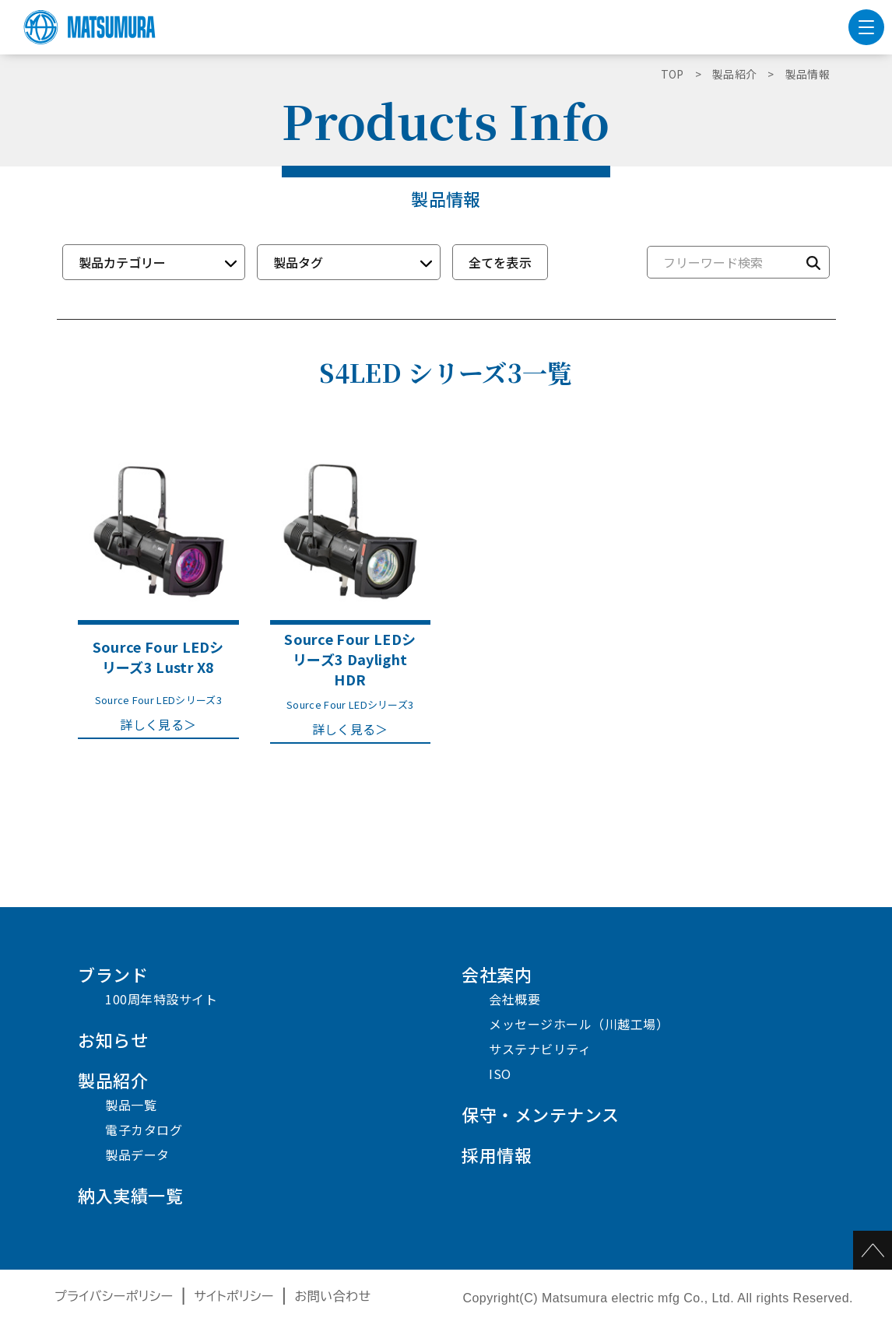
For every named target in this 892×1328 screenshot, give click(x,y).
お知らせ (113, 1039)
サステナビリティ (540, 1048)
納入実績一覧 (130, 1195)
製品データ (137, 1154)
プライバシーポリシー (114, 1296)
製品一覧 (130, 1104)
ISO (500, 1073)
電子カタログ (143, 1129)
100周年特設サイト (161, 999)
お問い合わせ (333, 1296)
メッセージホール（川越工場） (579, 1023)
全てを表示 (500, 262)
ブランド (113, 974)
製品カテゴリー (122, 262)
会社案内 (497, 974)
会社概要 (514, 999)
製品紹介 (113, 1079)
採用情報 (497, 1154)
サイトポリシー (234, 1296)
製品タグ (298, 262)
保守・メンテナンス (541, 1114)
